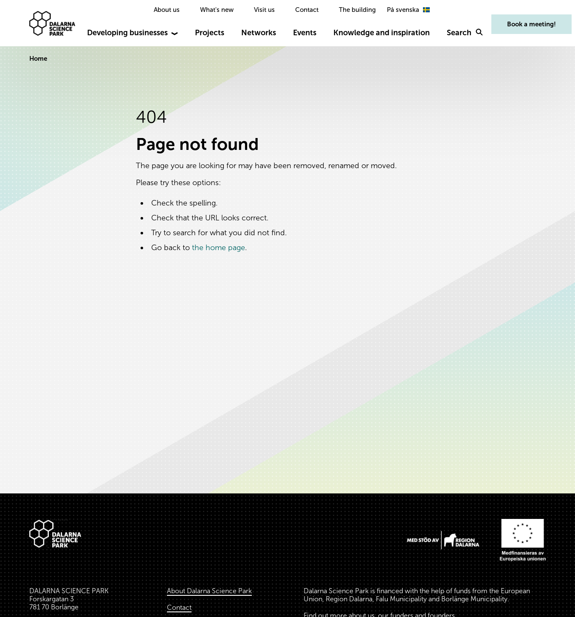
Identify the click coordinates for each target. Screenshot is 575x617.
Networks (258, 32)
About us (167, 10)
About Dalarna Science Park (209, 591)
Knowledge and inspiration (381, 32)
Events (304, 32)
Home (38, 58)
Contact (307, 10)
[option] (410, 10)
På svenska (410, 10)
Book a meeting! (531, 24)
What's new (217, 10)
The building (357, 10)
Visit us (264, 10)
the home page (218, 247)
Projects (209, 32)
